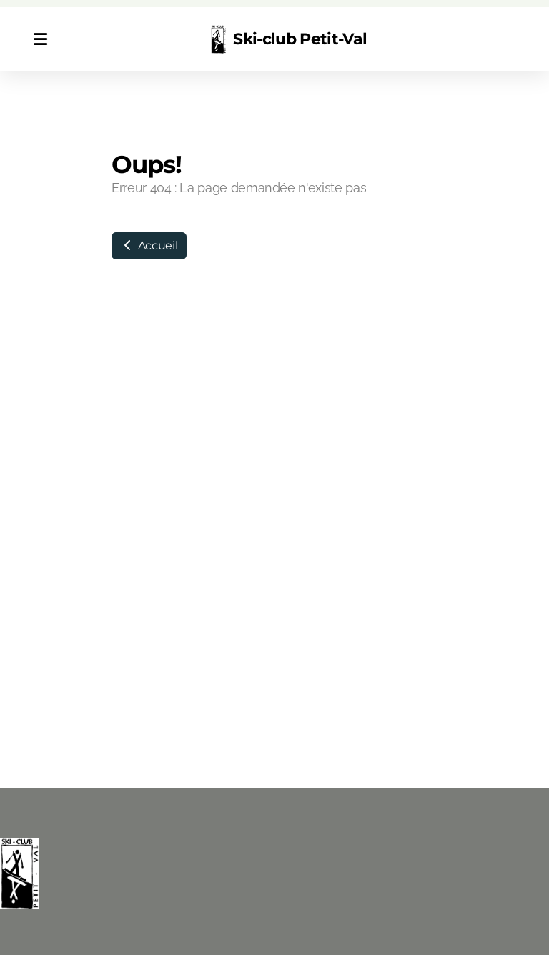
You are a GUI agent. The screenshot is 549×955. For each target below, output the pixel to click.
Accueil (149, 245)
